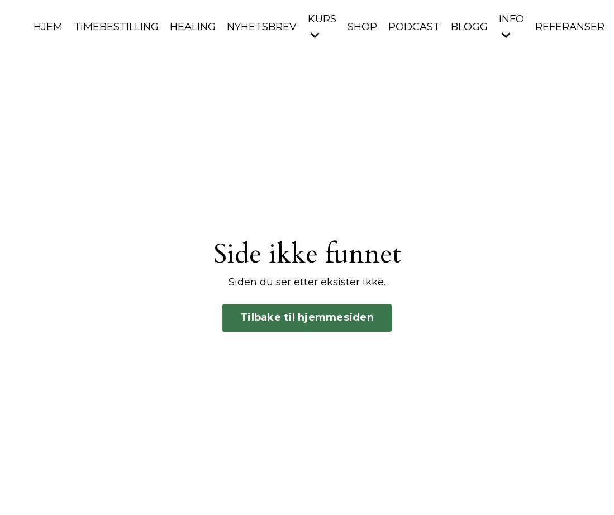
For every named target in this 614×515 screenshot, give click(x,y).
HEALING (193, 27)
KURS (322, 26)
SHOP (362, 27)
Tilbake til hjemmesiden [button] (307, 317)
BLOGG (469, 27)
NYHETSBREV (262, 27)
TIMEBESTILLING (116, 27)
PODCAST (414, 27)
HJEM (48, 27)
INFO (511, 26)
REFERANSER (570, 27)
